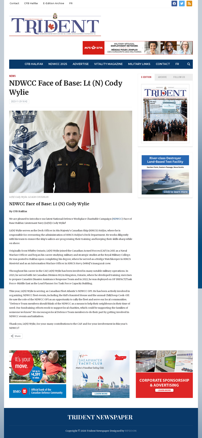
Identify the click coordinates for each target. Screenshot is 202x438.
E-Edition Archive (53, 3)
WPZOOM (130, 430)
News (12, 76)
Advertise (81, 64)
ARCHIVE (162, 77)
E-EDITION (146, 77)
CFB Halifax (31, 3)
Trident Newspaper (100, 417)
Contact (14, 3)
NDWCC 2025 (57, 64)
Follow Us (179, 77)
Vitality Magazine (108, 64)
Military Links (139, 64)
